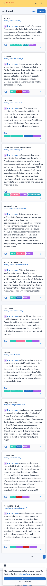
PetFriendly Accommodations (17, 147)
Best (34, 11)
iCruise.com (9, 456)
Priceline (8, 101)
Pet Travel (8, 309)
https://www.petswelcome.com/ (15, 208)
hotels (19, 44)
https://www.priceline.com (13, 103)
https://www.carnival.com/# (13, 59)
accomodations (34, 194)
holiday (20, 547)
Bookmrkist (27, 585)
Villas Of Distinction (13, 262)
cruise (19, 91)
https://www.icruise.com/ (12, 458)
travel (12, 44)
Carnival (7, 56)
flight (25, 44)
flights (20, 136)
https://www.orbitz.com (12, 355)
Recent (41, 11)
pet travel (15, 194)
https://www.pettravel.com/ (13, 311)
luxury (19, 297)
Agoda (7, 18)
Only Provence (10, 402)
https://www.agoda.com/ (12, 20)
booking (32, 44)
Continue (25, 579)
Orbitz (7, 353)
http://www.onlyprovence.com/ (14, 405)
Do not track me (25, 582)
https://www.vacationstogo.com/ (15, 508)
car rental (28, 136)
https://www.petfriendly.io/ (13, 150)
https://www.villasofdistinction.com (16, 265)
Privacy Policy (25, 574)
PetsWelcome (10, 206)
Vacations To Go (11, 506)
